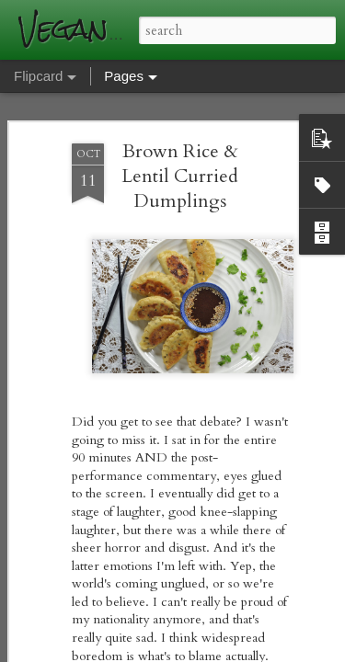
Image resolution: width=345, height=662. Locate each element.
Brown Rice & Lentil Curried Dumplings (179, 176)
